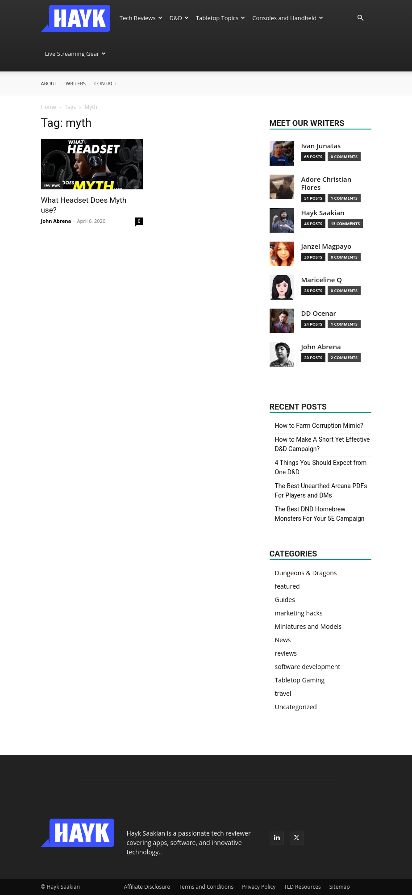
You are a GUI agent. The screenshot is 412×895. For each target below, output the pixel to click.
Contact (105, 83)
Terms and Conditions (206, 887)
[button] (360, 18)
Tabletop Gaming (300, 680)
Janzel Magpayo (326, 246)
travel (283, 693)
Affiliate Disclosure (147, 887)
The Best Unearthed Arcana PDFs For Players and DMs (321, 490)
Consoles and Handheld (287, 18)
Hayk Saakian (323, 213)
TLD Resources (302, 887)
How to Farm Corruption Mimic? (319, 425)
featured (287, 586)
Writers (76, 83)
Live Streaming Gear (75, 54)
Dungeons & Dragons (306, 573)
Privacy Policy (258, 887)
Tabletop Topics (220, 18)
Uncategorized (296, 707)
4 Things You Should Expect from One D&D (321, 467)
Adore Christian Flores (326, 183)
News (283, 640)
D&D (179, 18)
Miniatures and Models (308, 626)
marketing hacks (299, 613)
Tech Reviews (141, 18)
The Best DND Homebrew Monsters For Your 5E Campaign (320, 514)
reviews (52, 185)
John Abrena (56, 220)
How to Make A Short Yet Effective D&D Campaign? (322, 444)
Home (48, 107)
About (49, 83)
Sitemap (339, 887)
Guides (285, 599)
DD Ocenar (319, 313)
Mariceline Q (321, 280)
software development (308, 666)
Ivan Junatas (321, 146)
